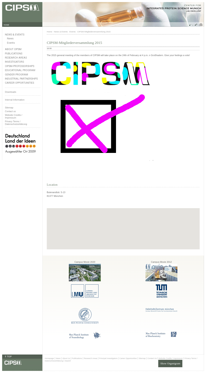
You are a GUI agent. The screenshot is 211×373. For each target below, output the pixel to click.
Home (49, 31)
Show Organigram (170, 363)
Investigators (14, 61)
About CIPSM (13, 49)
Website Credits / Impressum (171, 358)
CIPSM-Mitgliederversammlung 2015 (93, 31)
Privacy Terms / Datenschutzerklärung (16, 122)
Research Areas (16, 57)
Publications (13, 53)
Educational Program (20, 70)
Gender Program (16, 74)
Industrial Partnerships (21, 78)
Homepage (49, 358)
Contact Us (152, 358)
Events (11, 42)
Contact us (10, 111)
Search (68, 361)
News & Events (14, 34)
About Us (66, 358)
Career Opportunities (19, 82)
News (10, 38)
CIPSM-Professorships (19, 66)
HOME (6, 25)
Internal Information (15, 100)
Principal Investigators (108, 358)
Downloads (10, 92)
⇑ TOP (8, 356)
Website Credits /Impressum (13, 116)
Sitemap (9, 107)
